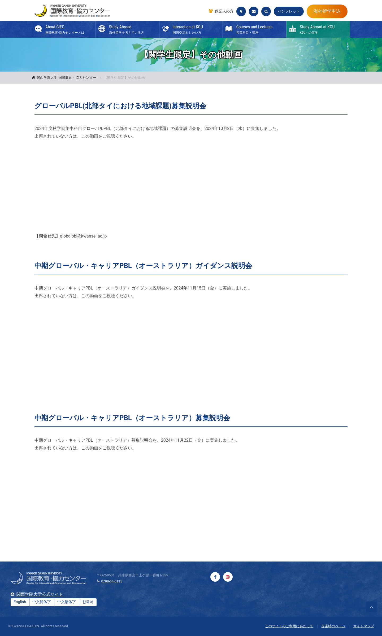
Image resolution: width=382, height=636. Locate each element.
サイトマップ (363, 626)
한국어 (87, 602)
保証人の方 (224, 11)
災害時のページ (333, 626)
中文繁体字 (66, 602)
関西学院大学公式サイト (39, 594)
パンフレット (289, 11)
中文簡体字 (41, 602)
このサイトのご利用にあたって (289, 626)
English (20, 602)
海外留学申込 (327, 11)
